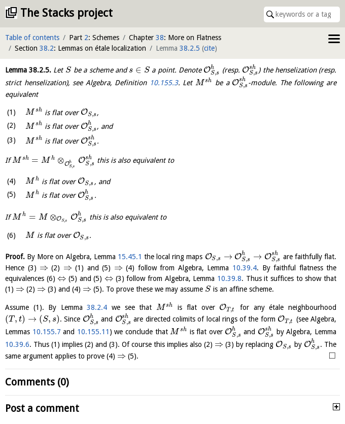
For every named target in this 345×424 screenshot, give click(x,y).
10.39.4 (244, 268)
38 (160, 37)
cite (209, 48)
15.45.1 (130, 257)
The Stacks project (66, 13)
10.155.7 (46, 332)
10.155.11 (93, 332)
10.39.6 (17, 344)
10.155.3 (164, 83)
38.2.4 (97, 307)
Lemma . (28, 70)
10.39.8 (229, 278)
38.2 (47, 48)
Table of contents (32, 37)
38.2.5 (190, 48)
